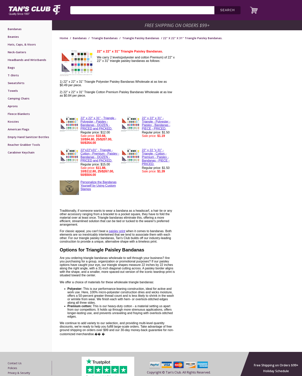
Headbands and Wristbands (27, 60)
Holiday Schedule (276, 371)
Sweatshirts (16, 83)
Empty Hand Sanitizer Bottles (28, 137)
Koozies (13, 121)
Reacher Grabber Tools (24, 145)
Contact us (15, 363)
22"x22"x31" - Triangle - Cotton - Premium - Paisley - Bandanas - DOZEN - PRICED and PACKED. (100, 155)
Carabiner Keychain (21, 152)
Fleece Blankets (19, 114)
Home (64, 38)
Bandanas (15, 29)
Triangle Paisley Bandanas (140, 38)
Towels (13, 91)
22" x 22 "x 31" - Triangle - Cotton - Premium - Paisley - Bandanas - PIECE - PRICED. (155, 157)
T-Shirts (13, 75)
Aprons (13, 106)
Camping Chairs (18, 98)
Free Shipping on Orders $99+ (276, 365)
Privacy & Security (19, 373)
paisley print (117, 231)
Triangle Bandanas (104, 38)
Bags (11, 67)
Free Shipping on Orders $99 (177, 25)
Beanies (13, 37)
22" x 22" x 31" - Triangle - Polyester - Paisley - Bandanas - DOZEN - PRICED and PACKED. (98, 123)
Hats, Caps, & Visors (22, 44)
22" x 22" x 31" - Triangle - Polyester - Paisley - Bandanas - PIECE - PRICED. (156, 123)
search (227, 10)
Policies (12, 368)
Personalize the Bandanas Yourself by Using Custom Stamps (99, 185)
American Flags (18, 129)
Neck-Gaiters (17, 52)
